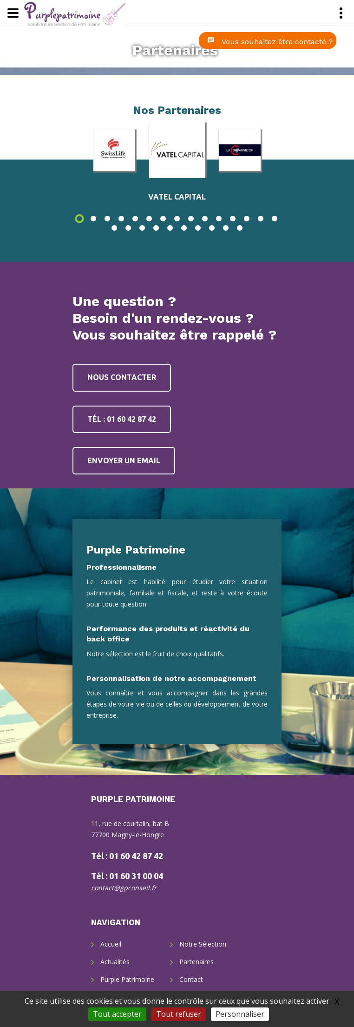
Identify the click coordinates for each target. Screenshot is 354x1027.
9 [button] (191, 218)
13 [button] (246, 218)
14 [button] (260, 218)
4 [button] (121, 218)
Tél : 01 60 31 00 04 (127, 875)
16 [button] (114, 228)
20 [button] (170, 228)
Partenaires (175, 50)
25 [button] (240, 228)
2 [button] (93, 218)
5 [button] (135, 218)
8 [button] (177, 218)
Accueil (110, 944)
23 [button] (212, 228)
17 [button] (128, 228)
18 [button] (142, 228)
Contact (191, 979)
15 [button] (274, 218)
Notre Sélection (202, 944)
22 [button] (198, 228)
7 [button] (163, 218)
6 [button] (149, 218)
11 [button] (219, 218)
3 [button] (107, 218)
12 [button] (233, 218)
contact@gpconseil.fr (124, 887)
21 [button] (184, 228)
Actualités (115, 961)
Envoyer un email (123, 460)
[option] (177, 150)
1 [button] (79, 218)
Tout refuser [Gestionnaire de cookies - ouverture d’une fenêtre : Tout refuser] (178, 1014)
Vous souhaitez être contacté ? (277, 41)
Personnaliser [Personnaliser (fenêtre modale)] (240, 1014)
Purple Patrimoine (127, 979)
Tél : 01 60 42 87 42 (121, 419)
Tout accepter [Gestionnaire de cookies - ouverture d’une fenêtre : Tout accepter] (117, 1014)
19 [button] (156, 228)
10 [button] (205, 218)
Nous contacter (121, 377)
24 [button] (226, 228)
